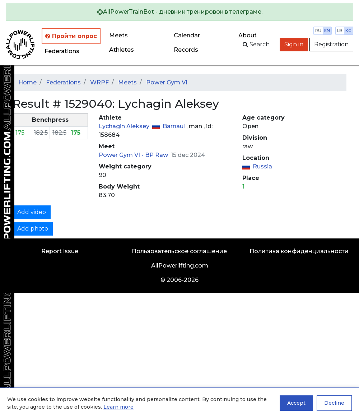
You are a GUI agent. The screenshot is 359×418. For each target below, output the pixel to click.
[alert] (179, 12)
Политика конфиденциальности (299, 251)
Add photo (32, 228)
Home (27, 82)
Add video (31, 212)
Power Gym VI (166, 82)
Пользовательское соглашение (179, 251)
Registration (331, 44)
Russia (262, 166)
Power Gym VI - (122, 155)
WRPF (99, 82)
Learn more (118, 407)
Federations (62, 51)
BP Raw (157, 155)
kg (348, 30)
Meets (118, 35)
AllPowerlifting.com (179, 265)
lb (339, 30)
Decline (334, 403)
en (327, 30)
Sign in (293, 44)
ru (318, 30)
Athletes (121, 49)
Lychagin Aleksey (125, 126)
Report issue (59, 251)
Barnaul (174, 126)
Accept (296, 403)
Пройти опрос (71, 36)
